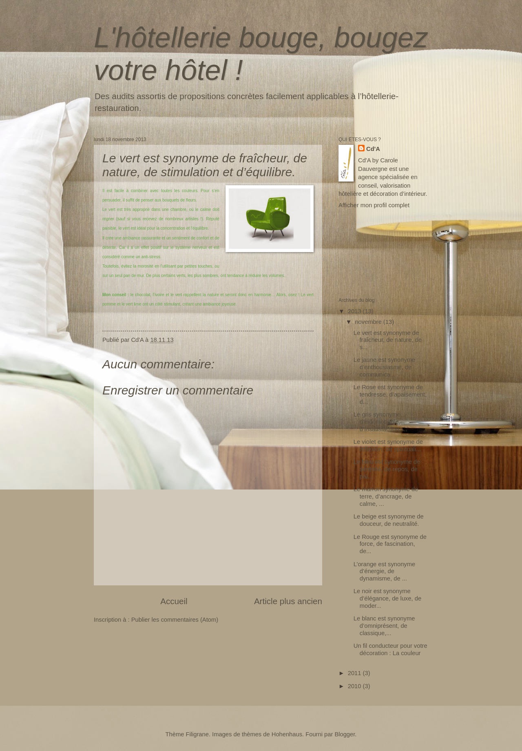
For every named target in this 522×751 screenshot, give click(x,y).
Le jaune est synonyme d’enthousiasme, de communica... (384, 367)
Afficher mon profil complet (373, 205)
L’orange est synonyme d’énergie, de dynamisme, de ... (384, 571)
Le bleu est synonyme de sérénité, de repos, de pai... (387, 469)
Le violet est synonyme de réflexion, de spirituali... (388, 445)
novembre (369, 322)
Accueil (173, 601)
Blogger (344, 734)
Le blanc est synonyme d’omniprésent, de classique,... (384, 625)
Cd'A (373, 149)
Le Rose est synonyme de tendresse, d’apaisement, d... (390, 394)
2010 (355, 686)
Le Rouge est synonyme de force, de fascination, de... (390, 544)
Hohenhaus (287, 734)
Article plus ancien (288, 601)
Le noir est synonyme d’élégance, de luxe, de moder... (387, 598)
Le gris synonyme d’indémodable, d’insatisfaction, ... (380, 421)
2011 (355, 673)
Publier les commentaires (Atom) (175, 619)
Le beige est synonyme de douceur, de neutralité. (389, 520)
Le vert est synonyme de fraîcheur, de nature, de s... (388, 340)
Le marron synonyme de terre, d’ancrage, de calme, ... (386, 496)
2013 (355, 311)
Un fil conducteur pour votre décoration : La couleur (390, 649)
